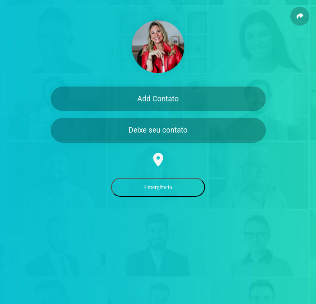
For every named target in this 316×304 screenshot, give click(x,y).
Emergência (158, 187)
